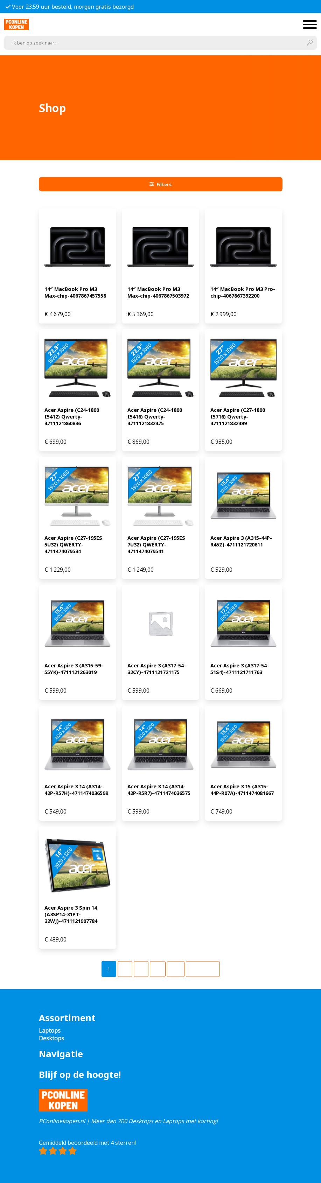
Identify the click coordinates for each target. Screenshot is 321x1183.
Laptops (50, 1030)
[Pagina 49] (175, 969)
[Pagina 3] (141, 969)
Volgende (203, 969)
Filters (160, 184)
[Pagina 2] (125, 969)
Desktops (51, 1038)
